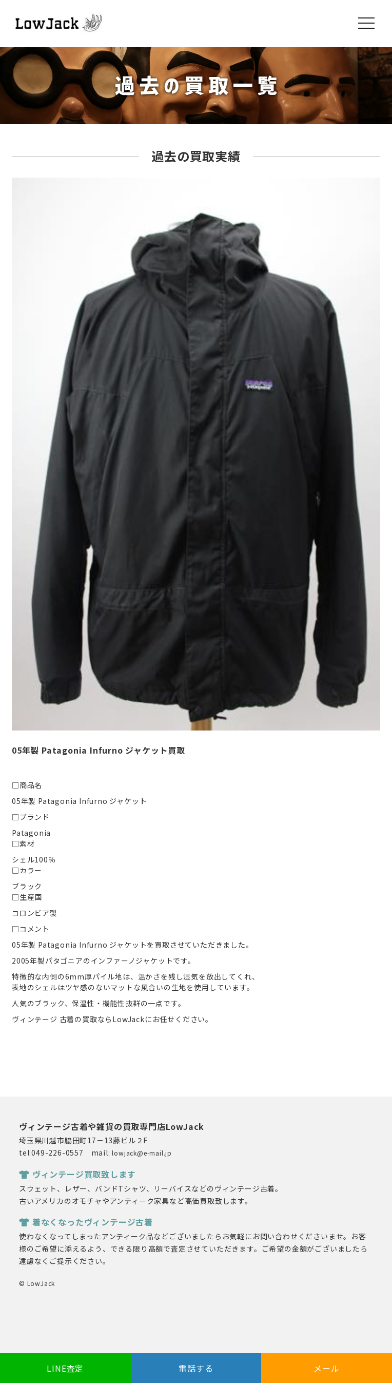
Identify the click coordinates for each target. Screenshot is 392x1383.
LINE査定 (65, 1368)
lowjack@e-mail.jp (142, 1152)
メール (326, 1368)
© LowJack (37, 1283)
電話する (196, 1368)
